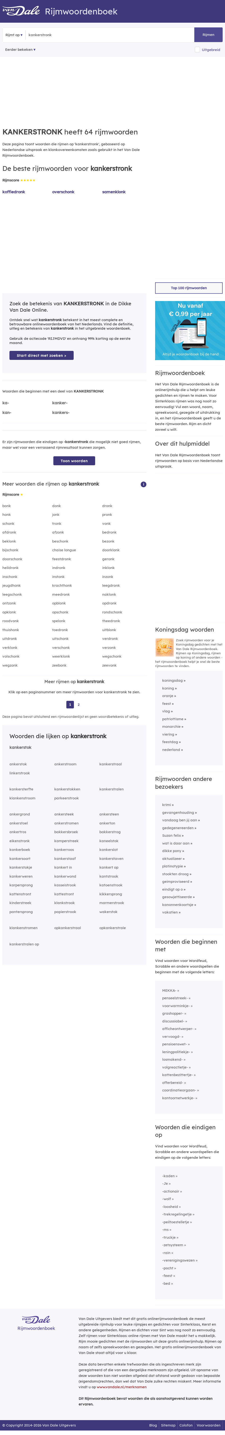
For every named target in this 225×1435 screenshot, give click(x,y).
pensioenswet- (174, 1044)
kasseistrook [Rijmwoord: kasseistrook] (65, 885)
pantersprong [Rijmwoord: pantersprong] (21, 911)
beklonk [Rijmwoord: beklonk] (9, 541)
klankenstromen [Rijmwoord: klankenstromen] (23, 928)
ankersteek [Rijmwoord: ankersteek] (64, 814)
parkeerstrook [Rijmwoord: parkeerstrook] (66, 798)
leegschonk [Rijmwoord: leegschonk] (12, 594)
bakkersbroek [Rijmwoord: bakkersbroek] (66, 832)
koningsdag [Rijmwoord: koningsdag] (172, 680)
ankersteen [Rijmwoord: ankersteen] (109, 814)
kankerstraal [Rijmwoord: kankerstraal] (110, 764)
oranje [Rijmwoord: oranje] (167, 696)
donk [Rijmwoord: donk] (56, 506)
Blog (153, 1425)
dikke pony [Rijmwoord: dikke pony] (171, 851)
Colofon (186, 1425)
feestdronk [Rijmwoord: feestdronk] (61, 559)
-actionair (170, 1191)
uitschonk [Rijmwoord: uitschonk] (60, 638)
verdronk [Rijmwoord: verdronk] (110, 638)
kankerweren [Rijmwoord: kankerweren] (21, 876)
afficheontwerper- (178, 1028)
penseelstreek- (175, 998)
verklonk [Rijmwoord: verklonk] (9, 647)
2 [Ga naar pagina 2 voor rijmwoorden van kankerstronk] (79, 704)
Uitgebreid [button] (211, 49)
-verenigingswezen (178, 1260)
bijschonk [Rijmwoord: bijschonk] (10, 550)
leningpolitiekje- (176, 1052)
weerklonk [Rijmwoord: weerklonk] (61, 656)
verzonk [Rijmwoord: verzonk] (109, 647)
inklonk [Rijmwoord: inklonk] (108, 567)
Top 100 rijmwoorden (189, 288)
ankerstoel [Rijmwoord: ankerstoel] (18, 823)
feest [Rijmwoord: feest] (166, 703)
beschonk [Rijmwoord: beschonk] (60, 541)
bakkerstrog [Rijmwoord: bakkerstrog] (110, 832)
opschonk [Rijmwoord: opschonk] (60, 612)
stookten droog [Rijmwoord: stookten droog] (175, 874)
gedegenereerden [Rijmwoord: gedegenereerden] (178, 828)
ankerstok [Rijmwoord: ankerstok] (18, 764)
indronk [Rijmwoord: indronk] (58, 567)
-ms (165, 1229)
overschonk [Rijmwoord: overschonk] (63, 191)
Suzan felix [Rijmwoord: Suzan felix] (171, 835)
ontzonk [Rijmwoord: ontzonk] (9, 603)
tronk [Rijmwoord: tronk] (56, 523)
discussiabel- (173, 1021)
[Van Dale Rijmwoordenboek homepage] (23, 11)
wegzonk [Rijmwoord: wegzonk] (10, 665)
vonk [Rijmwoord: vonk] (106, 523)
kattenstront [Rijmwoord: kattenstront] (20, 894)
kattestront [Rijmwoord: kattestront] (64, 894)
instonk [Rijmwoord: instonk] (58, 576)
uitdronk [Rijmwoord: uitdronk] (9, 638)
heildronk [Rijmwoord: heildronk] (10, 567)
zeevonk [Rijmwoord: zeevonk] (109, 665)
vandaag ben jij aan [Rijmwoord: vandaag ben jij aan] (179, 820)
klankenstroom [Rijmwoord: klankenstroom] (22, 798)
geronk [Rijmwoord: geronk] (108, 559)
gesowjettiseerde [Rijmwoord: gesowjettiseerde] (177, 897)
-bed (166, 1283)
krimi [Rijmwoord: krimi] (166, 804)
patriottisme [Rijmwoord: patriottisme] (172, 719)
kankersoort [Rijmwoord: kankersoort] (19, 858)
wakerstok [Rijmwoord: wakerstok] (108, 911)
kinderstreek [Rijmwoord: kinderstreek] (20, 903)
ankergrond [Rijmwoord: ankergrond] (19, 814)
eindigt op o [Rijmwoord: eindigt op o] (172, 889)
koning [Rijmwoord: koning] (168, 688)
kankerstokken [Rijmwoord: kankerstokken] (67, 789)
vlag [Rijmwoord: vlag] (166, 711)
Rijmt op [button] (12, 35)
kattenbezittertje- (177, 1075)
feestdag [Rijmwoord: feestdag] (170, 742)
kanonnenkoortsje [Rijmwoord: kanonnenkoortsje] (177, 904)
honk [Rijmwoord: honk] (6, 514)
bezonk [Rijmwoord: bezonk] (108, 541)
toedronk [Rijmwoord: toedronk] (60, 630)
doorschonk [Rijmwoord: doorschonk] (12, 559)
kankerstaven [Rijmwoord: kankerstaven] (111, 858)
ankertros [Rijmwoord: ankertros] (17, 832)
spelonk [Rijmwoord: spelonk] (58, 621)
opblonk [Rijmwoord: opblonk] (59, 603)
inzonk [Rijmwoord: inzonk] (107, 576)
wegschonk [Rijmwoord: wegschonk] (112, 656)
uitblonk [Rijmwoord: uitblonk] (109, 630)
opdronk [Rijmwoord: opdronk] (109, 603)
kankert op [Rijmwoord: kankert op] (108, 867)
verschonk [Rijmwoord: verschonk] (61, 647)
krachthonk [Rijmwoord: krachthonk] (62, 585)
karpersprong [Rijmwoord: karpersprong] (21, 885)
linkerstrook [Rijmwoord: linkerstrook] (19, 773)
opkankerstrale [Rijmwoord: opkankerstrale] (112, 928)
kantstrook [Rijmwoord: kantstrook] (108, 876)
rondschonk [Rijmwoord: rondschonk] (112, 612)
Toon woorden (74, 461)
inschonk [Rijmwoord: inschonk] (9, 576)
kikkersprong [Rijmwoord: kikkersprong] (110, 894)
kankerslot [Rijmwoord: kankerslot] (108, 849)
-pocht (167, 1268)
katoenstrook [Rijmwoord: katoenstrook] (111, 885)
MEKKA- (169, 990)
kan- (6, 412)
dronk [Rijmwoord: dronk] (107, 506)
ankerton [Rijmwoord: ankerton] (107, 823)
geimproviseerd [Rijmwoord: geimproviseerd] (175, 881)
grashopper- (172, 1013)
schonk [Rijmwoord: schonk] (8, 523)
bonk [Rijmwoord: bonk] (6, 506)
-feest (167, 1275)
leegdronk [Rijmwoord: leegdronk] (111, 585)
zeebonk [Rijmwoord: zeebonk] (59, 665)
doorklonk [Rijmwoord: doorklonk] (111, 550)
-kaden (168, 1176)
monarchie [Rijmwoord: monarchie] (171, 726)
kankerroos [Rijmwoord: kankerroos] (64, 849)
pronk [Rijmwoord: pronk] (107, 514)
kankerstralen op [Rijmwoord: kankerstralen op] (24, 944)
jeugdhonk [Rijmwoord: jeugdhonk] (11, 585)
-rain (166, 1252)
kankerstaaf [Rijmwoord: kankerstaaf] (65, 858)
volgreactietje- (175, 1067)
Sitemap (168, 1425)
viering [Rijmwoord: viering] (168, 734)
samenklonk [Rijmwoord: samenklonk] (114, 191)
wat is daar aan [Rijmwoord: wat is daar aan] (176, 843)
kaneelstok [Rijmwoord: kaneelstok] (109, 841)
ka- (5, 402)
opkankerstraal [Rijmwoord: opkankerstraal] (67, 928)
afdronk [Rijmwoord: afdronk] (9, 532)
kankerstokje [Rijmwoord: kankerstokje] (20, 867)
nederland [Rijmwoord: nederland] (171, 749)
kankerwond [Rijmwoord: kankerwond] (65, 876)
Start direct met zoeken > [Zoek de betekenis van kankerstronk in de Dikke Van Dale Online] (41, 355)
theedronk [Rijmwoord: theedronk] (111, 621)
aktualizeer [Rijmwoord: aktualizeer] (172, 858)
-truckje (169, 1237)
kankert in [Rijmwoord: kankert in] (63, 867)
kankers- (60, 412)
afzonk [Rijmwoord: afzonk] (58, 532)
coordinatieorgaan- (179, 1090)
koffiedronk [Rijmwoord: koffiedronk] (13, 191)
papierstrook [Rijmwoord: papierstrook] (65, 911)
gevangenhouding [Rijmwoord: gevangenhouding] (178, 812)
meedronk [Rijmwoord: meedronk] (61, 594)
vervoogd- (171, 1036)
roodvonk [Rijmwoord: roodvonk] (10, 621)
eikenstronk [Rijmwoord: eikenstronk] (19, 841)
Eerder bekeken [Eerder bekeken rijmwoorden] (19, 49)
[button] (143, 484)
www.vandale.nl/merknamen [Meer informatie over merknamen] (122, 1387)
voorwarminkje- (176, 1006)
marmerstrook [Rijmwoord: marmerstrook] (111, 903)
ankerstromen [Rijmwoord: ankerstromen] (66, 823)
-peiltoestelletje (175, 1222)
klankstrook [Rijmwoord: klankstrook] (64, 903)
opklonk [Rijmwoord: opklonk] (9, 612)
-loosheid (170, 1206)
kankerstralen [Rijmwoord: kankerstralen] (111, 789)
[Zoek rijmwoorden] (51, 35)
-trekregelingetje (177, 1214)
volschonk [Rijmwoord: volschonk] (11, 656)
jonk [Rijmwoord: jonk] (55, 514)
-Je (165, 1183)
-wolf (166, 1199)
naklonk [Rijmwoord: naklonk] (109, 594)
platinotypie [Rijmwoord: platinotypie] (172, 866)
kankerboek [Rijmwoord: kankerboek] (19, 849)
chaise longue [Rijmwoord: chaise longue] (64, 550)
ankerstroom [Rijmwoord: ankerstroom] (65, 764)
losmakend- (172, 1059)
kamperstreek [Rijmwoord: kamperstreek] (66, 841)
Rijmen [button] (208, 34)
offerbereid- (172, 1082)
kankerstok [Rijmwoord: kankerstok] (20, 747)
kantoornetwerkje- (178, 1098)
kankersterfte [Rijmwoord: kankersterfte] (21, 789)
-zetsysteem (172, 1245)
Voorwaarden (209, 1425)
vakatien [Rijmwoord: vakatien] (170, 912)
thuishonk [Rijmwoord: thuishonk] (10, 630)
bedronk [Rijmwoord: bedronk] (109, 532)
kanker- (60, 402)
